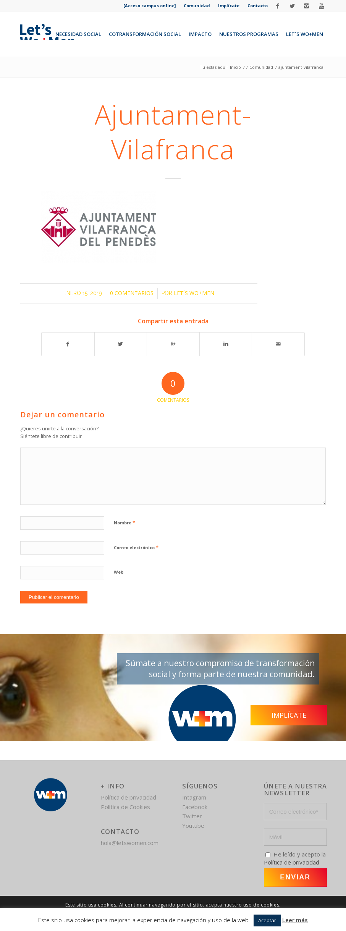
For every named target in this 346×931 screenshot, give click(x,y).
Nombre (124, 522)
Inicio (235, 67)
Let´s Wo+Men (194, 293)
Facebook (194, 807)
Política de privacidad (128, 797)
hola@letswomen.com (129, 843)
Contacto (257, 5)
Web (118, 572)
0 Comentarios (132, 293)
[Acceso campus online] (149, 5)
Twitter (192, 816)
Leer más (295, 920)
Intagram (194, 797)
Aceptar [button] (267, 920)
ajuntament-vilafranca (173, 131)
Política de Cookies (125, 807)
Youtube (193, 825)
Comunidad (197, 5)
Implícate (228, 5)
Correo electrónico (136, 547)
